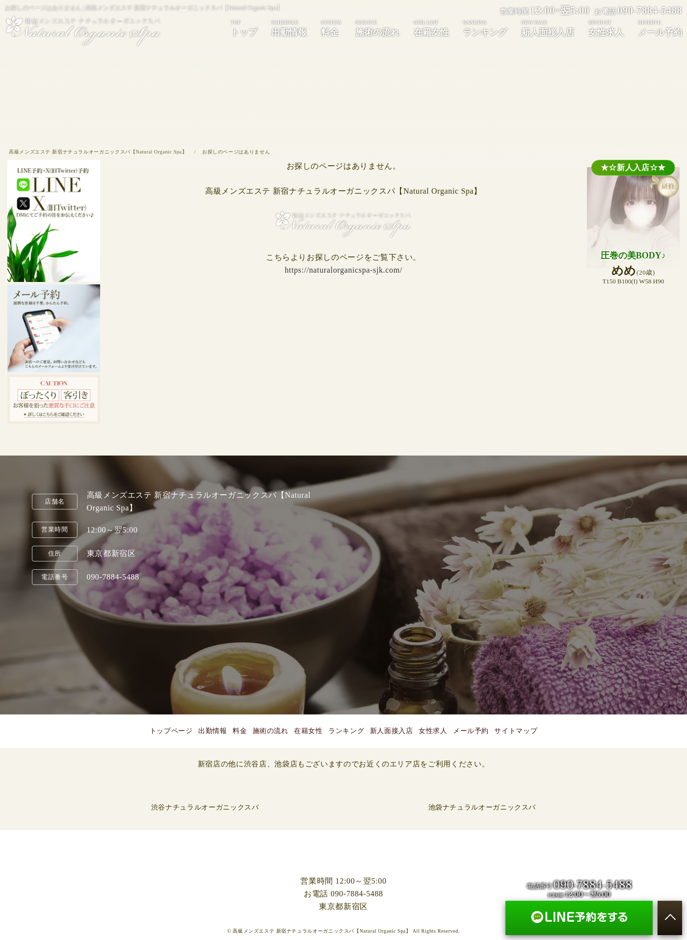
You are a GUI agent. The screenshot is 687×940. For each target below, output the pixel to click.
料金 (331, 28)
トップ (244, 28)
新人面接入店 (547, 28)
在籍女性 (431, 28)
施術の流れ (377, 28)
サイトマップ (515, 731)
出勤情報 (289, 28)
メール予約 (660, 28)
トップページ (171, 731)
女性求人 (606, 28)
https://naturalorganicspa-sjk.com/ (343, 270)
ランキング (485, 28)
